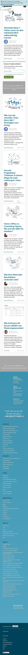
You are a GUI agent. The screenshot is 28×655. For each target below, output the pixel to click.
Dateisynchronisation (7, 440)
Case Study (6, 350)
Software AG (6, 477)
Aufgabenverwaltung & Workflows (11, 426)
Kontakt (4, 546)
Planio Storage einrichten (8, 558)
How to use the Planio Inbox (9, 588)
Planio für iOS (6, 500)
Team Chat (5, 444)
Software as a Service (8, 531)
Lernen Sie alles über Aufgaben (10, 550)
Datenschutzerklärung (18, 74)
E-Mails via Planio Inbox (8, 448)
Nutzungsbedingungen (7, 642)
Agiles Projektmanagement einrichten (11, 565)
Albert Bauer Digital (7, 483)
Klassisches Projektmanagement (10, 430)
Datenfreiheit (6, 466)
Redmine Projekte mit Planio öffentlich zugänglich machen (11, 560)
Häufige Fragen (6, 544)
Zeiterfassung (6, 438)
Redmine (4, 639)
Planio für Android (7, 502)
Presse (4, 529)
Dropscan (5, 510)
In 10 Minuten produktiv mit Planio (10, 548)
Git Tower (5, 512)
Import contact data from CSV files (11, 573)
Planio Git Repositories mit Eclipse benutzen (13, 563)
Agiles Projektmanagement (9, 428)
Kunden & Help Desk (7, 442)
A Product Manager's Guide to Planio (11, 575)
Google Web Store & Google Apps (11, 508)
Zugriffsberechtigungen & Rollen (10, 452)
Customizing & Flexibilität (8, 450)
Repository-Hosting (7, 436)
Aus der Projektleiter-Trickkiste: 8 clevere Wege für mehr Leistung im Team (13, 175)
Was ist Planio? (7, 9)
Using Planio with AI (7, 592)
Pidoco (4, 489)
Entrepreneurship (8, 58)
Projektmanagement (8, 147)
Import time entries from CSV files (10, 571)
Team (4, 527)
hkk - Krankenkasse (7, 491)
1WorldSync (5, 475)
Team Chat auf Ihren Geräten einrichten (12, 567)
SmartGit (5, 514)
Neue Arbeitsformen (8, 252)
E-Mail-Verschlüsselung (8, 462)
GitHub (4, 504)
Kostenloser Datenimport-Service (10, 533)
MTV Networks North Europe (9, 479)
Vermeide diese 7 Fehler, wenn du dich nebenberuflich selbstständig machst (13, 33)
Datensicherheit (6, 460)
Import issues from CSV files (9, 569)
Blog (4, 537)
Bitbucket (5, 506)
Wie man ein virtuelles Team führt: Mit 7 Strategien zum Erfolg (11, 120)
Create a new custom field (9, 586)
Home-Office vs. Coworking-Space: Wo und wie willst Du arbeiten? (13, 228)
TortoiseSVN (6, 516)
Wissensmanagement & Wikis (9, 432)
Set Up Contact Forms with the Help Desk (12, 584)
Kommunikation (6, 434)
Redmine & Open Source (8, 535)
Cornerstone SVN (7, 518)
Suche (4, 446)
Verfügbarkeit (6, 468)
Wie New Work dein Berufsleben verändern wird (13, 277)
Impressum (5, 640)
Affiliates (4, 646)
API (3, 649)
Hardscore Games (7, 493)
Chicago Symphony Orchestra (10, 481)
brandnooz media (7, 487)
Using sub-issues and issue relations (11, 594)
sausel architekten (7, 485)
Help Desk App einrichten (9, 556)
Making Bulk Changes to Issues (10, 590)
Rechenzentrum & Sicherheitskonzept (11, 458)
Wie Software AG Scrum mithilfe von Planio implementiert (14, 325)
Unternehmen (6, 525)
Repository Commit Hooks (9, 596)
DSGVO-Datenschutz (8, 464)
